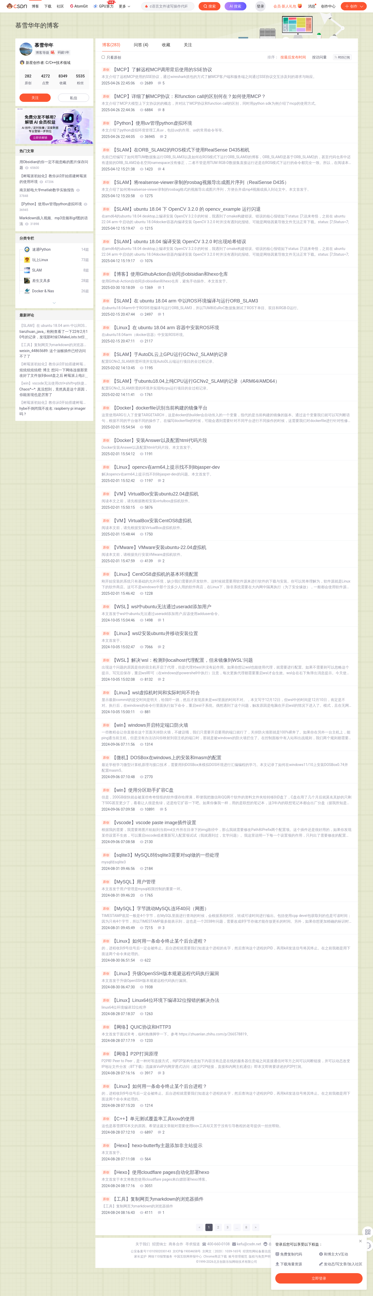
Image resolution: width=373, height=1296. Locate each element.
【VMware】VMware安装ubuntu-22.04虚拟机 (154, 547)
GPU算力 (104, 5)
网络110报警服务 (160, 1256)
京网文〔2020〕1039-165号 (221, 1251)
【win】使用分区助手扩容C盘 (138, 790)
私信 (73, 98)
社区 (60, 6)
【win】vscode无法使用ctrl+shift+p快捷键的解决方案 (54, 383)
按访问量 (319, 57)
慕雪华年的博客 (37, 25)
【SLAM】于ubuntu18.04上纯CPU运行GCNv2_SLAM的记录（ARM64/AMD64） (191, 381)
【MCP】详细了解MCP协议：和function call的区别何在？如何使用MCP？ (184, 96)
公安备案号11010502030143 (151, 1251)
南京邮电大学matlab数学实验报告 (49, 193)
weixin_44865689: (34, 351)
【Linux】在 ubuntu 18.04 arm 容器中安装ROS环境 (160, 327)
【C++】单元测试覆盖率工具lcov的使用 (148, 1118)
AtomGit (78, 6)
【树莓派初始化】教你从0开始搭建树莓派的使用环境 (53, 179)
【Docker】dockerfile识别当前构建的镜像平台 (154, 408)
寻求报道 (192, 1244)
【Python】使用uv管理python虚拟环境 (147, 123)
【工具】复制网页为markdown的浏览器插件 (153, 1199)
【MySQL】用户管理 (128, 881)
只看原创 (111, 57)
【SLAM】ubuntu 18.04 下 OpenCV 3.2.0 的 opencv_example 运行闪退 (181, 209)
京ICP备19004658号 (187, 1251)
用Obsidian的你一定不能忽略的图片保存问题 (53, 165)
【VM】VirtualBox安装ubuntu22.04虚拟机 (150, 494)
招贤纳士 (159, 1244)
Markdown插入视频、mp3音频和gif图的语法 (53, 221)
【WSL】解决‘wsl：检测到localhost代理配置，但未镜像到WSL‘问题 (177, 660)
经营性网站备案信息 (257, 1251)
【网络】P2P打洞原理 (130, 1053)
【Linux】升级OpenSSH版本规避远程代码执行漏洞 (160, 973)
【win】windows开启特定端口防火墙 (145, 725)
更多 (124, 6)
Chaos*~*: (28, 389)
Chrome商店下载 (215, 1256)
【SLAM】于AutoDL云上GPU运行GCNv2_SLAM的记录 (165, 354)
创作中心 (328, 6)
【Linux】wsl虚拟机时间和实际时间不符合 (151, 692)
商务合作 (176, 1244)
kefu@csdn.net (249, 1244)
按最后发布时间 (293, 57)
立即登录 (319, 1278)
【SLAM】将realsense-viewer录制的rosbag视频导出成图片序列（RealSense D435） (195, 182)
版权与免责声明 (260, 1256)
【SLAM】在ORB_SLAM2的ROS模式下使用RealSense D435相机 (176, 150)
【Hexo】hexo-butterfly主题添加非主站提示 (152, 1145)
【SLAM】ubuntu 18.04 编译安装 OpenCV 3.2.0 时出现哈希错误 (174, 241)
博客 (35, 6)
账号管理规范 (237, 1256)
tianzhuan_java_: (33, 331)
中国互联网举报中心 (188, 1256)
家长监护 (140, 1256)
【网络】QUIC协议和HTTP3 (136, 1027)
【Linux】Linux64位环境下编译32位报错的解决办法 (160, 1000)
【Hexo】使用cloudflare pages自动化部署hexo (155, 1172)
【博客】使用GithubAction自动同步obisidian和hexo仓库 (165, 274)
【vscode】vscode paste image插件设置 (149, 822)
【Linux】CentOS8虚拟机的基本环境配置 (150, 574)
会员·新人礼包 (287, 5)
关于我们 (142, 1244)
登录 (260, 6)
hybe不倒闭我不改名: (36, 408)
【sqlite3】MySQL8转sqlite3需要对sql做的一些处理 (160, 855)
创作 (353, 6)
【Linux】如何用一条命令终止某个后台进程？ (154, 941)
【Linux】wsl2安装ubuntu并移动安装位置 (150, 633)
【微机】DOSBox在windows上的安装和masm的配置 (161, 757)
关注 (35, 98)
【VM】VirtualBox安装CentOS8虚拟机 (147, 520)
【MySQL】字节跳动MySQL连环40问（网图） (155, 908)
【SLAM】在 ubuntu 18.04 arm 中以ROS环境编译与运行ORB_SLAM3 (180, 300)
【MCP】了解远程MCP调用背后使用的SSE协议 (157, 69)
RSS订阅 (342, 57)
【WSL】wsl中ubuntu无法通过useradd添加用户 (156, 606)
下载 (47, 6)
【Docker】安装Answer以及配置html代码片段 (154, 440)
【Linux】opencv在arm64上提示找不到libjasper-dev (161, 467)
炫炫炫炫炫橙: (31, 370)
